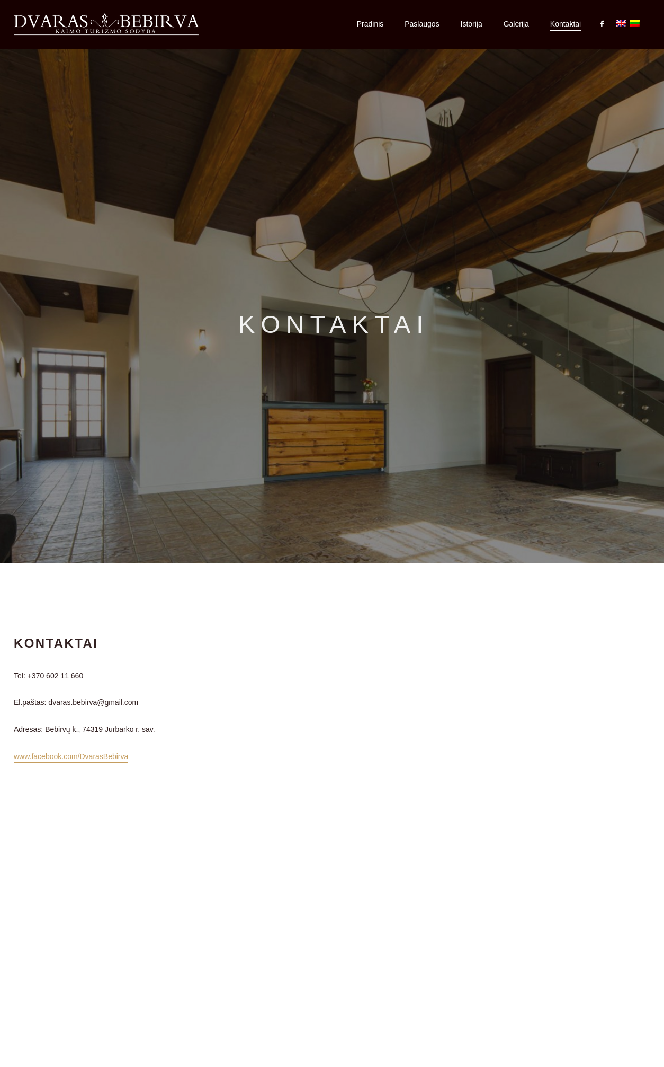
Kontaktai (565, 24)
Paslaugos (422, 24)
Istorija (471, 24)
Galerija (516, 24)
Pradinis (370, 24)
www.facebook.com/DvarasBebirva (71, 756)
